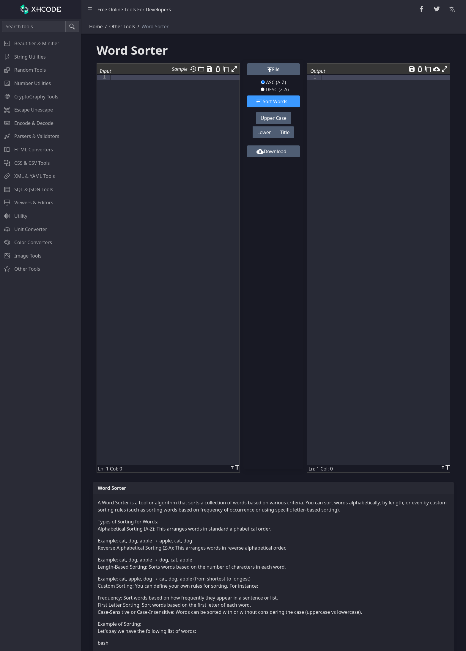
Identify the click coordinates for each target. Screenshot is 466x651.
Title (285, 132)
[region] (40, 335)
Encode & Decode (26, 123)
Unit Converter (23, 229)
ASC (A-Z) (273, 82)
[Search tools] (34, 26)
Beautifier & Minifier (29, 43)
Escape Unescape (26, 109)
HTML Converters (26, 149)
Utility (13, 216)
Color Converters (26, 242)
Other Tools (20, 269)
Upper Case (273, 118)
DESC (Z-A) (275, 89)
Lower (264, 132)
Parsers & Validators (29, 136)
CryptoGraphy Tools (29, 96)
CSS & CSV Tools (25, 163)
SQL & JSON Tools (26, 189)
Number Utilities (25, 83)
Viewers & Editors (26, 202)
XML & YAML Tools (27, 176)
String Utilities (23, 57)
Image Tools (20, 255)
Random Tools (23, 70)
